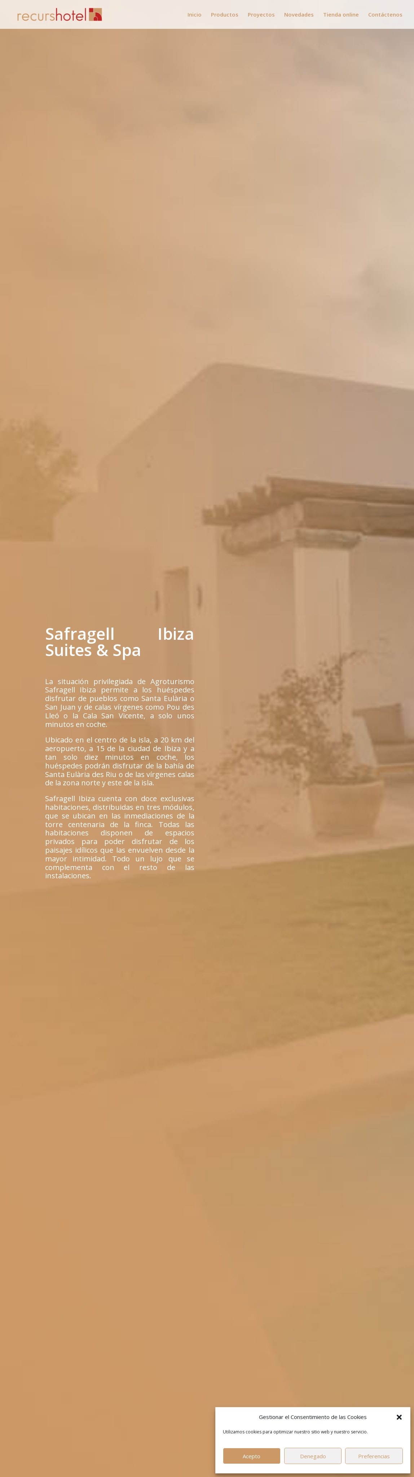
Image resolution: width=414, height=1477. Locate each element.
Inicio (195, 15)
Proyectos (261, 15)
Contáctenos (385, 15)
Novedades (299, 15)
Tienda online (341, 15)
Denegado (313, 1456)
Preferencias (374, 1456)
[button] (399, 1417)
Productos (224, 15)
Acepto (251, 1456)
